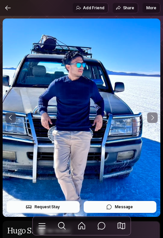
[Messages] (101, 225)
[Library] (42, 225)
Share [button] (125, 8)
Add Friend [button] (90, 8)
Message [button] (119, 207)
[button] (121, 225)
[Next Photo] (152, 117)
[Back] (8, 8)
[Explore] (61, 225)
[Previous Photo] (10, 117)
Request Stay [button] (43, 207)
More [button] (151, 7)
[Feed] (81, 225)
